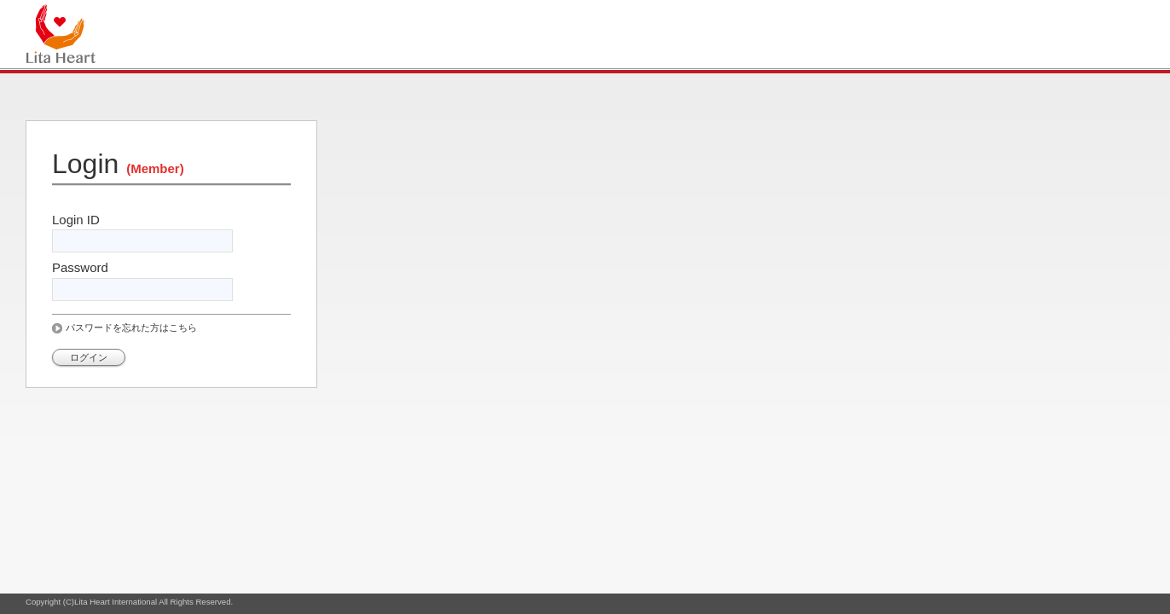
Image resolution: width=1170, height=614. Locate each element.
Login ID (76, 219)
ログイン (88, 357)
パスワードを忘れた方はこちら (131, 327)
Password (80, 267)
